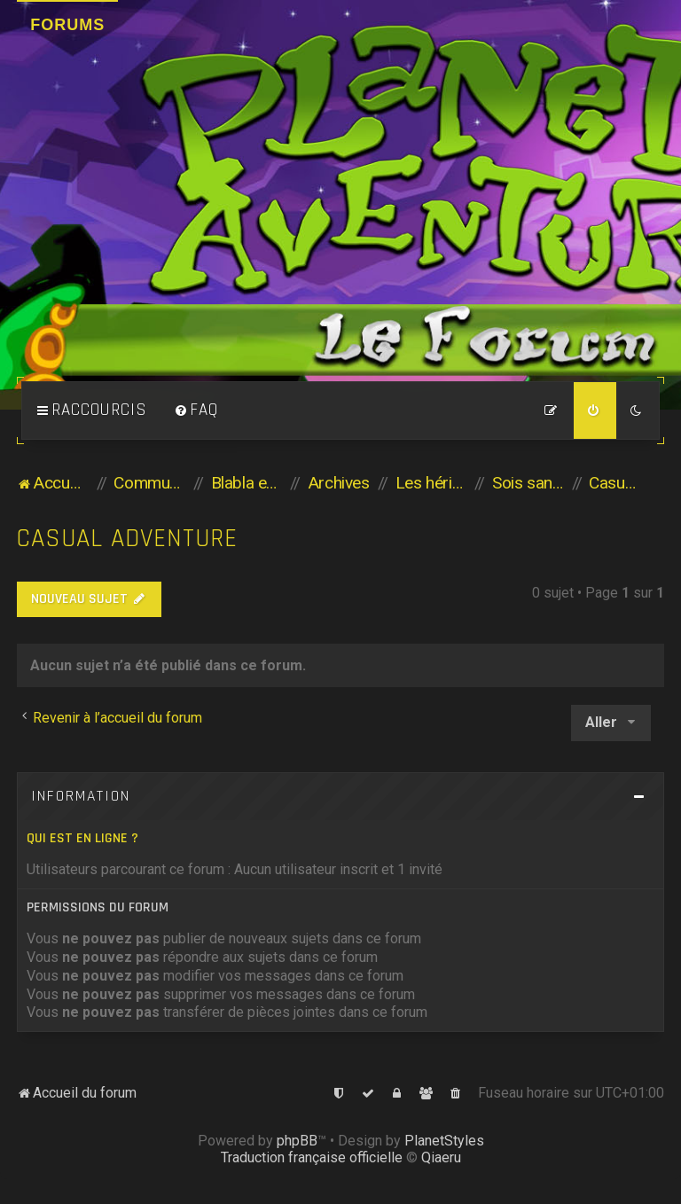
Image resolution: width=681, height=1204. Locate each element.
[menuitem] (195, 410)
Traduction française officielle (312, 1157)
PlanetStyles (444, 1140)
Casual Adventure (127, 538)
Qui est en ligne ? (82, 838)
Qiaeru (441, 1157)
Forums (67, 25)
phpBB (297, 1140)
